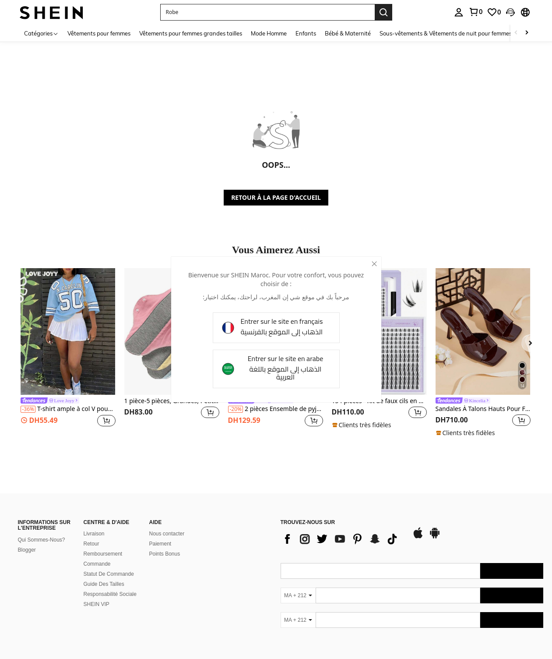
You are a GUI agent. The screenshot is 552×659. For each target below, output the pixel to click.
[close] (374, 264)
